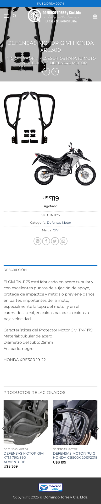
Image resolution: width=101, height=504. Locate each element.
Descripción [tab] (15, 270)
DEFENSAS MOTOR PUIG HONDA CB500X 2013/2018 (75, 455)
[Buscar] (14, 15)
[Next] (97, 438)
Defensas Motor (68, 63)
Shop (28, 58)
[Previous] (4, 438)
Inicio (11, 58)
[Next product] (46, 71)
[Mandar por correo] (63, 241)
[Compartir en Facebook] (46, 241)
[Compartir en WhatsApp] (37, 241)
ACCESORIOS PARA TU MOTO (68, 58)
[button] (6, 16)
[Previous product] (55, 71)
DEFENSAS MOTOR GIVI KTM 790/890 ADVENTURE (24, 457)
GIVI (56, 230)
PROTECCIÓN (32, 63)
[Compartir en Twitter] (55, 241)
